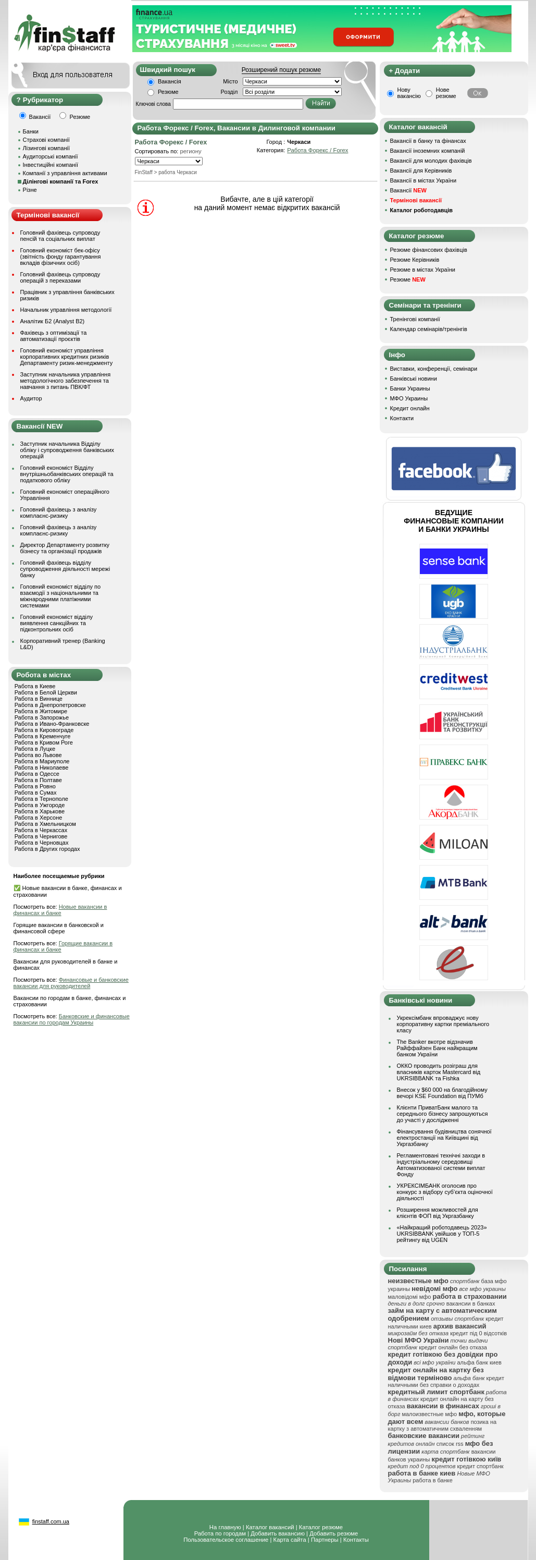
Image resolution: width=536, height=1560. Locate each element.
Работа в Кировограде (44, 730)
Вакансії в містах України (423, 180)
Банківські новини (413, 378)
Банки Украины (410, 388)
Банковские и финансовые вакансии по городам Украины (72, 1019)
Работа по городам (220, 1533)
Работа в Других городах (47, 849)
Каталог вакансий (270, 1527)
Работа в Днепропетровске (50, 705)
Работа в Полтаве (38, 780)
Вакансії (408, 190)
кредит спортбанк (480, 1466)
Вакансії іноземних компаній (427, 151)
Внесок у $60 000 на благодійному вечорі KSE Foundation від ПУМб (442, 1093)
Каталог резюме (321, 1527)
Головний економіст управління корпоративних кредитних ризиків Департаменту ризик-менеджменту (66, 356)
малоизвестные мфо (429, 1414)
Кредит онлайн (410, 408)
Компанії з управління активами (65, 173)
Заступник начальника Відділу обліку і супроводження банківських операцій (67, 450)
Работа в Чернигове (41, 836)
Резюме (168, 92)
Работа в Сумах (36, 792)
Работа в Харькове (40, 811)
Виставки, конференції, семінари (434, 368)
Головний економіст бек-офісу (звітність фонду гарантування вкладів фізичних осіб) (60, 256)
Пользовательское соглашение (225, 1540)
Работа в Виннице (39, 699)
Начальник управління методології (66, 310)
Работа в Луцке (35, 749)
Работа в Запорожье (42, 717)
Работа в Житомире (41, 711)
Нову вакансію (409, 93)
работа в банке (433, 1480)
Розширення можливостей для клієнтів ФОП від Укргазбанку (437, 1212)
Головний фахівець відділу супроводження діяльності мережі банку (65, 568)
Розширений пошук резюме (281, 70)
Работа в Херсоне (39, 817)
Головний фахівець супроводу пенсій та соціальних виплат (60, 235)
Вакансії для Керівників (421, 170)
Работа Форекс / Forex (317, 150)
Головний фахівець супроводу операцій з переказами (60, 277)
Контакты (356, 1540)
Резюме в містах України (422, 269)
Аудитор (31, 398)
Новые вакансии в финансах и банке (60, 910)
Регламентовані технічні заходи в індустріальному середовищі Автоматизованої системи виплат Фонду (441, 1164)
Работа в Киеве (35, 686)
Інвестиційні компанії (50, 165)
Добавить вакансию (278, 1533)
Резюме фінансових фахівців (428, 250)
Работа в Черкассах (41, 830)
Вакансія (169, 81)
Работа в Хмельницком (45, 824)
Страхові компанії (46, 140)
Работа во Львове (38, 755)
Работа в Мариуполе (42, 761)
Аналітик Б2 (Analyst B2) (52, 321)
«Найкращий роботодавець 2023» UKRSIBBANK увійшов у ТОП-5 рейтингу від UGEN (442, 1233)
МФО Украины (409, 398)
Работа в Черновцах (42, 842)
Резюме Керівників (415, 260)
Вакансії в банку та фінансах (428, 141)
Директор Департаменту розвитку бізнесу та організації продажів (65, 548)
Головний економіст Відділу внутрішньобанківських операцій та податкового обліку (67, 474)
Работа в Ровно (35, 786)
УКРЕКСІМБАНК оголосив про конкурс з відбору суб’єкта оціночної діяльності (445, 1192)
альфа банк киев (479, 1362)
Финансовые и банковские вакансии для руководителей (71, 983)
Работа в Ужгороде (40, 805)
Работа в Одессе (37, 774)
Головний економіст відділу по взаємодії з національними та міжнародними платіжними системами (60, 595)
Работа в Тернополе (41, 799)
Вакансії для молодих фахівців (431, 160)
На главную (225, 1527)
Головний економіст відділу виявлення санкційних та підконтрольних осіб (56, 623)
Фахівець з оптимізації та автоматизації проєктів (53, 336)
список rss (450, 1444)
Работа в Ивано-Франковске (52, 724)
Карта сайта (289, 1540)
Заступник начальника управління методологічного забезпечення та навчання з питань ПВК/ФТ (65, 380)
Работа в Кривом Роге (44, 742)
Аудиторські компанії (50, 156)
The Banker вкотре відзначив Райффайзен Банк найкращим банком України (437, 1048)
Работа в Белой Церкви (46, 692)
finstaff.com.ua (50, 1521)
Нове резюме (446, 93)
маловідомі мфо (409, 1297)
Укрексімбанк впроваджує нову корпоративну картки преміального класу (443, 1024)
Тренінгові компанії (415, 319)
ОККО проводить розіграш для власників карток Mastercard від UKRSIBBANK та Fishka (439, 1072)
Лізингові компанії (46, 148)
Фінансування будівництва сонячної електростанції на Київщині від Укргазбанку (444, 1137)
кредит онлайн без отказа (453, 1347)
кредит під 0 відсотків (478, 1333)
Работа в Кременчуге (43, 736)
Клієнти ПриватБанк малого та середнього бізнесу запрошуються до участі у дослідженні (442, 1113)
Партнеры (325, 1540)
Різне (30, 190)
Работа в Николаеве (42, 767)
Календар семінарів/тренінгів (428, 329)
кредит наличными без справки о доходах (446, 1381)
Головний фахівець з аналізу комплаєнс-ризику (58, 512)
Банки (31, 131)
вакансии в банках (470, 1303)
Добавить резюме (333, 1533)
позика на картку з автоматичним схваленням (442, 1425)
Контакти (402, 418)
